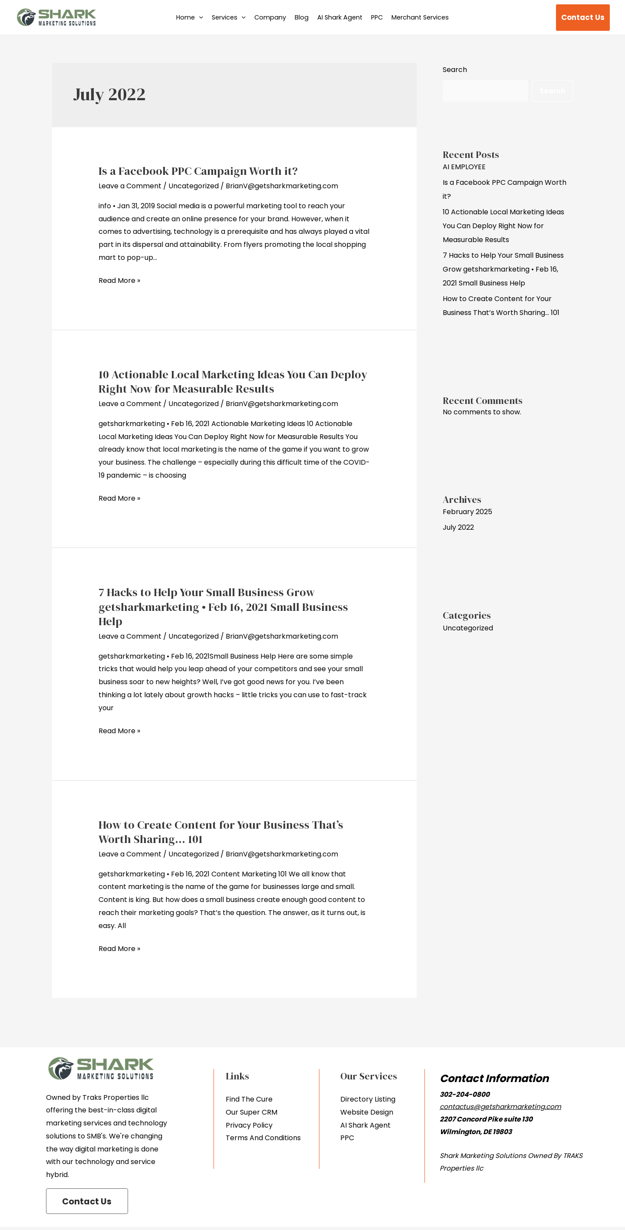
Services (229, 17)
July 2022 (458, 527)
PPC (377, 17)
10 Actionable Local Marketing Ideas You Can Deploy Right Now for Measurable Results (233, 382)
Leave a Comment (130, 186)
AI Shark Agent (339, 17)
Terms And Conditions (263, 1138)
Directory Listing (367, 1099)
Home (189, 17)
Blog (302, 17)
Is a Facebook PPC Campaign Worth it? (198, 171)
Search (455, 70)
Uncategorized (193, 186)
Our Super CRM (251, 1112)
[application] (199, 17)
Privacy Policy (249, 1125)
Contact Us (89, 1203)
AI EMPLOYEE (464, 167)
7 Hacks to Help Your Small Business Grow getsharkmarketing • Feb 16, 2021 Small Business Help (223, 607)
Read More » (119, 279)
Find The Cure (249, 1099)
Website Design (366, 1112)
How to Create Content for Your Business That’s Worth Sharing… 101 (221, 832)
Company (270, 17)
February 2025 (467, 512)
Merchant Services (420, 17)
